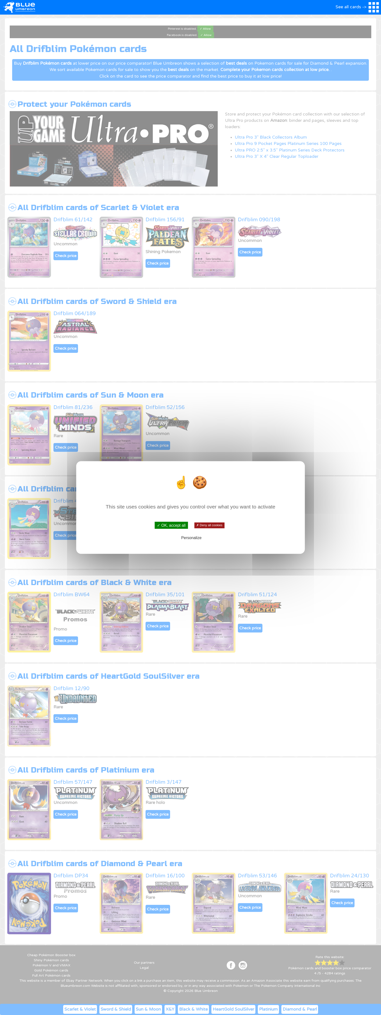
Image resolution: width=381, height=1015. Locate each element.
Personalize (191, 537)
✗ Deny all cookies (209, 525)
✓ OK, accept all (171, 525)
